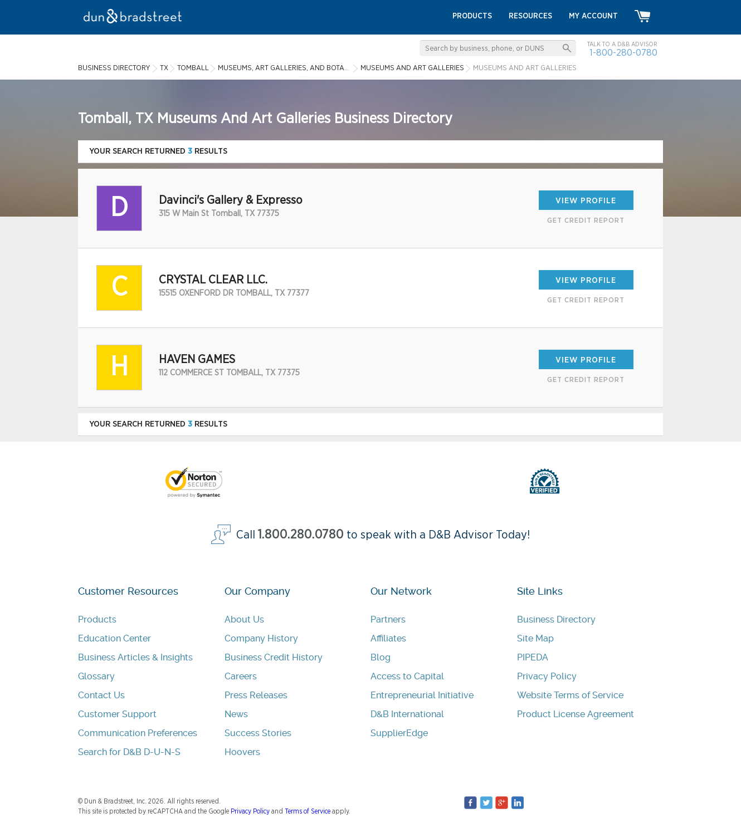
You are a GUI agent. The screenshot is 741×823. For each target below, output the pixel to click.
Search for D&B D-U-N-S (129, 752)
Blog (380, 657)
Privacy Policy (547, 676)
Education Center (114, 638)
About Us (244, 619)
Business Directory (556, 619)
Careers (241, 676)
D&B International (407, 714)
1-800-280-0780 (623, 52)
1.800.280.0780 (301, 534)
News (236, 714)
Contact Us (101, 695)
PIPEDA (532, 657)
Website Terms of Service (570, 695)
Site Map (535, 638)
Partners (388, 619)
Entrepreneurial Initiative (422, 695)
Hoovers (242, 752)
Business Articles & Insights (135, 657)
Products (97, 619)
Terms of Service (307, 811)
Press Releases (256, 695)
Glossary (96, 676)
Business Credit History (274, 657)
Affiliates (388, 638)
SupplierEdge (399, 733)
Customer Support (117, 714)
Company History (261, 638)
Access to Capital (407, 676)
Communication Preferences (137, 733)
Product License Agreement (575, 714)
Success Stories (258, 733)
